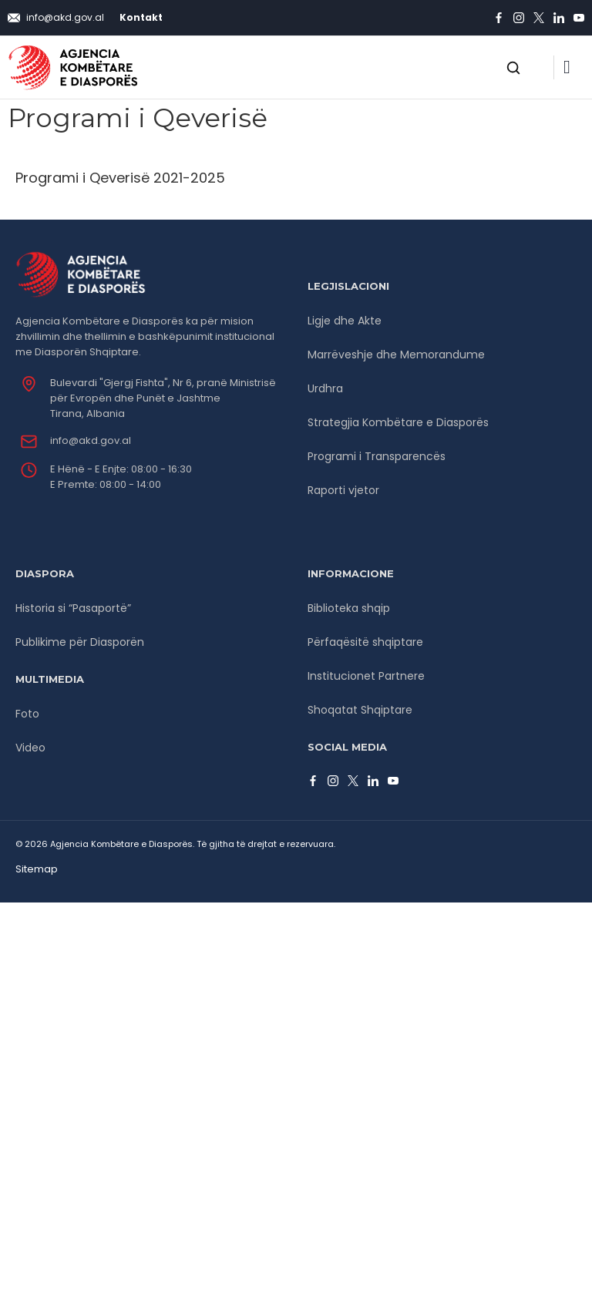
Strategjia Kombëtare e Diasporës (398, 422)
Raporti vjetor (343, 490)
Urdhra (325, 388)
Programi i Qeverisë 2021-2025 (120, 177)
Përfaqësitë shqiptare (365, 642)
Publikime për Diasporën (79, 642)
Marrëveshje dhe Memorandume (396, 354)
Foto (27, 713)
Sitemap (36, 869)
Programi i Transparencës (377, 456)
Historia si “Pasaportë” (73, 608)
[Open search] (513, 68)
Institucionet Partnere (366, 676)
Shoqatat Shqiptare (360, 710)
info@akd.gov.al (90, 440)
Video (30, 747)
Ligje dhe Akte (345, 320)
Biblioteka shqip (349, 608)
